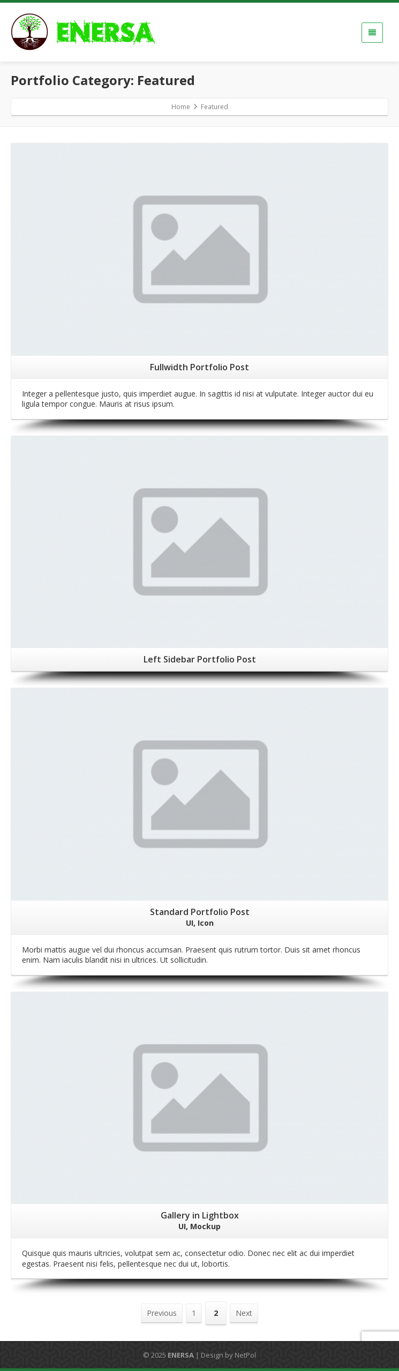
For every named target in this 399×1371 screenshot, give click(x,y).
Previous (162, 1313)
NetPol (245, 1355)
